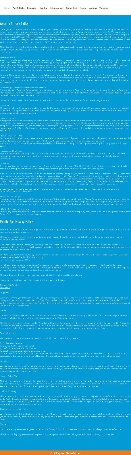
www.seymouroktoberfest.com (37, 32)
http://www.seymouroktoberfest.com (56, 77)
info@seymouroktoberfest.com (107, 429)
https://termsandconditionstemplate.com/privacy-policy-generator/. (64, 211)
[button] (57, 8)
